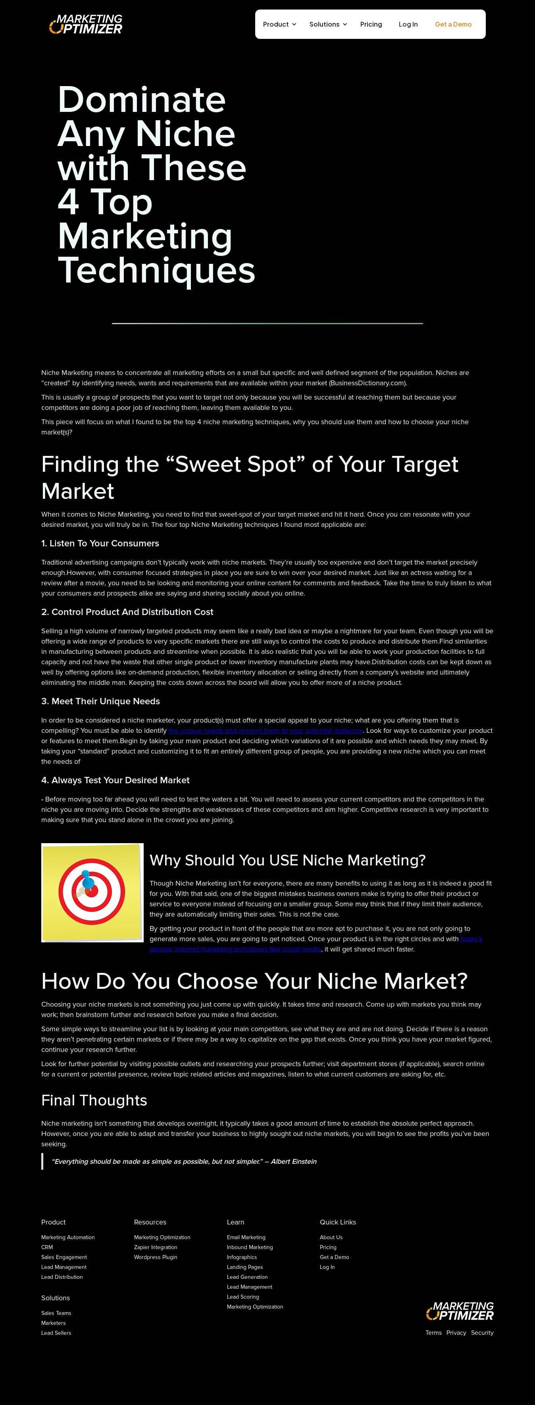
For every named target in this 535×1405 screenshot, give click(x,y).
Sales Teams (56, 1313)
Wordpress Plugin (155, 1257)
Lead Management (64, 1267)
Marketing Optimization (162, 1237)
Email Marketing (246, 1237)
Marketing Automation (68, 1237)
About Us (331, 1237)
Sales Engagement (64, 1257)
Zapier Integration (155, 1247)
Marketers (53, 1323)
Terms (433, 1333)
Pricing (371, 24)
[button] (278, 24)
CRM (47, 1247)
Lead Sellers (56, 1333)
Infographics (242, 1257)
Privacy (456, 1333)
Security (482, 1333)
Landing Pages (245, 1267)
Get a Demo (453, 24)
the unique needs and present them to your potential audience (266, 730)
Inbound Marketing (250, 1247)
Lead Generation (247, 1277)
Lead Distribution (62, 1277)
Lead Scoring (243, 1297)
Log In (408, 24)
